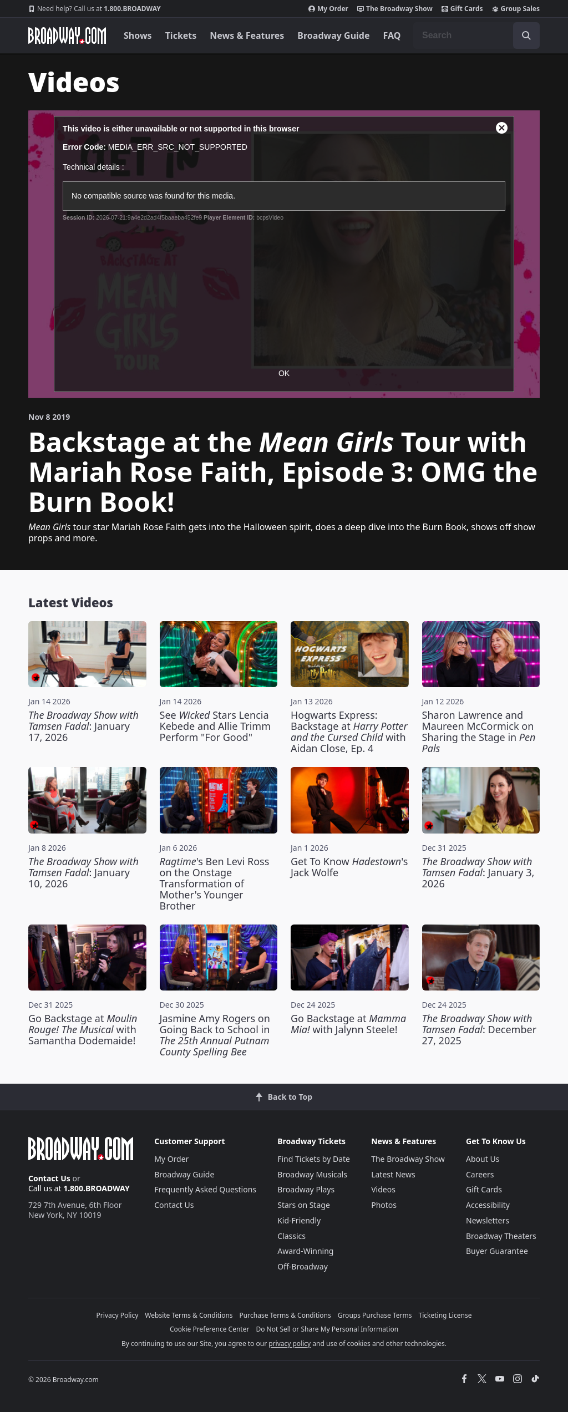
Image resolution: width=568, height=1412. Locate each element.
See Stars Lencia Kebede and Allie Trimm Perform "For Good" (215, 726)
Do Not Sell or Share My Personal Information (327, 1329)
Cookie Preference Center (210, 1329)
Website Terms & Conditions (188, 1315)
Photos (384, 1205)
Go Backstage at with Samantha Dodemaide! (83, 1029)
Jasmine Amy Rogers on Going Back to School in (215, 1035)
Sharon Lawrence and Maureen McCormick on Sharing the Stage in (479, 731)
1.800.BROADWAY (94, 8)
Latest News (393, 1174)
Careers (480, 1174)
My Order (328, 8)
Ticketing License (445, 1315)
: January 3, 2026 (478, 872)
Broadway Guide (333, 35)
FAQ (392, 35)
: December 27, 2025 (479, 1029)
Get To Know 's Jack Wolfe (349, 867)
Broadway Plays (305, 1189)
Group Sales (516, 8)
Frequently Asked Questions (205, 1189)
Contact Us (49, 1178)
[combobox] (476, 35)
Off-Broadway (302, 1266)
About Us (482, 1159)
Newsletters (487, 1220)
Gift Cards (462, 8)
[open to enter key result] (526, 35)
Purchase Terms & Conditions (285, 1315)
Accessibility (488, 1205)
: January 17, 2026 (83, 726)
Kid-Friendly (299, 1220)
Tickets (181, 35)
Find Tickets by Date (313, 1159)
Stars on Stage (303, 1205)
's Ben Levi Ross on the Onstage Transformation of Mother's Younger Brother (215, 883)
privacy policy (289, 1343)
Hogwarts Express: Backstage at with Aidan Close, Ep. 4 (349, 731)
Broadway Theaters (501, 1236)
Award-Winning (305, 1251)
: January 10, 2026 (83, 872)
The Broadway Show (395, 8)
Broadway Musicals (312, 1174)
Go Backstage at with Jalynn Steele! (348, 1024)
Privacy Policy (118, 1315)
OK (284, 373)
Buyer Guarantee (497, 1251)
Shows (138, 35)
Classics (291, 1236)
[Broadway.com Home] (67, 35)
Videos (383, 1189)
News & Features (247, 35)
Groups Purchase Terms (375, 1315)
